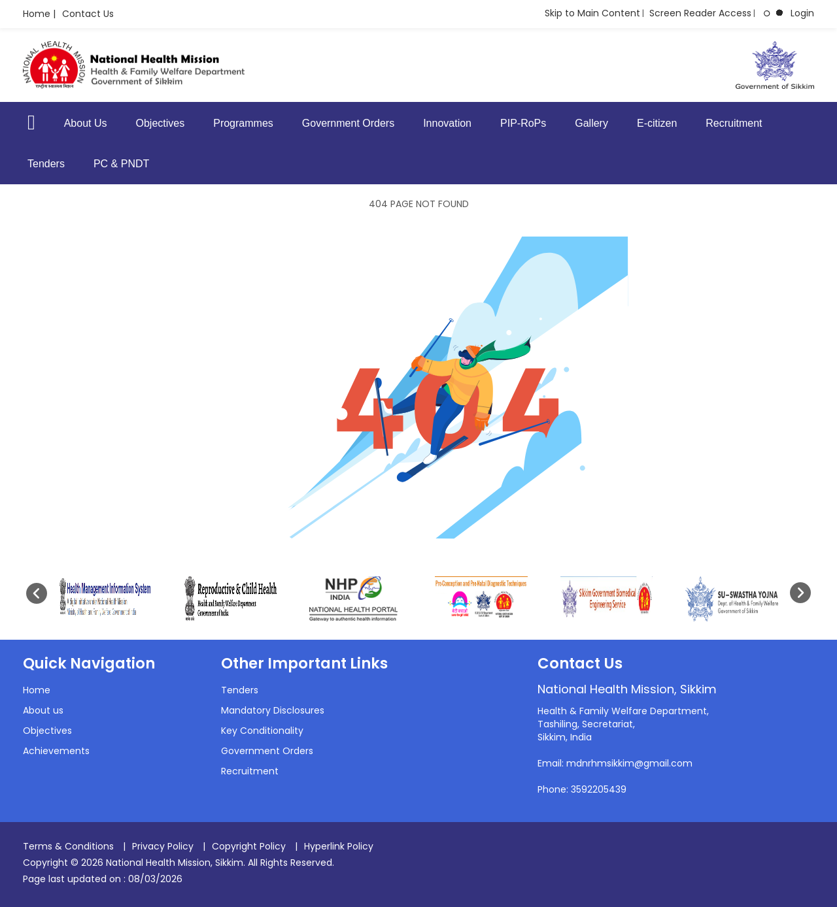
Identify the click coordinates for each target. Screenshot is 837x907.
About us (43, 710)
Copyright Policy (249, 846)
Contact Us (88, 13)
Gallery (591, 123)
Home (36, 690)
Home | (39, 13)
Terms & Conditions (68, 846)
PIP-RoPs (523, 123)
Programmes (243, 123)
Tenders (46, 163)
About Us (85, 123)
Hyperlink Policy (338, 846)
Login (802, 13)
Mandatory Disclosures (272, 710)
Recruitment (734, 123)
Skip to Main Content (592, 13)
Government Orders (348, 123)
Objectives (160, 123)
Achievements (56, 750)
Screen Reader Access (700, 13)
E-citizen (657, 123)
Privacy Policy (163, 846)
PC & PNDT (121, 163)
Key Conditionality (262, 730)
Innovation (447, 123)
